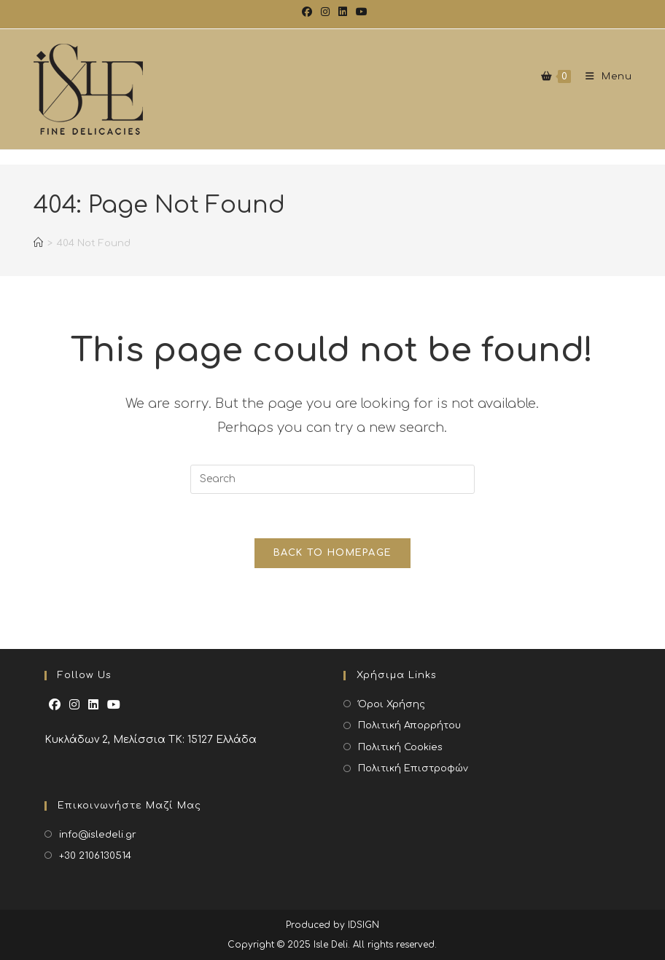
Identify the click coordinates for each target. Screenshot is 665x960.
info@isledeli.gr (97, 835)
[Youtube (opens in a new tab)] (359, 12)
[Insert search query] (332, 479)
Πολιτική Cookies (400, 747)
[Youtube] (113, 705)
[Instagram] (74, 705)
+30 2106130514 (95, 856)
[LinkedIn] (93, 705)
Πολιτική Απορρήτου (409, 725)
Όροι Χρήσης (391, 704)
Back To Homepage (332, 553)
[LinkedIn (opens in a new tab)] (342, 12)
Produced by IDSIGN (332, 925)
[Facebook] (55, 705)
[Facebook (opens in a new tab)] (307, 12)
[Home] (38, 250)
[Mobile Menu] (603, 76)
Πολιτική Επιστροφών (413, 768)
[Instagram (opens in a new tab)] (325, 12)
